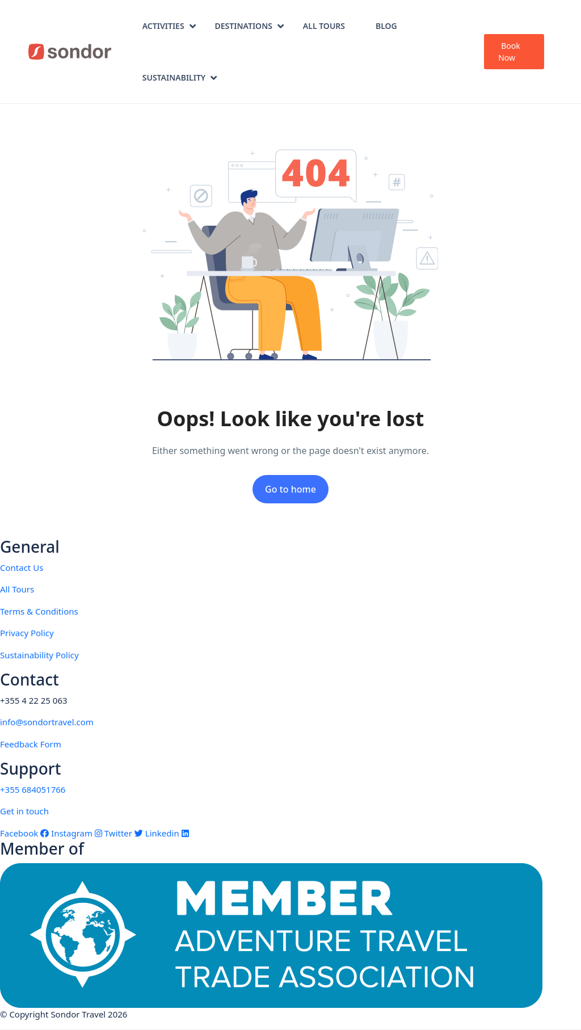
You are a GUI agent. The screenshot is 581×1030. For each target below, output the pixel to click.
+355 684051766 (32, 789)
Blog (386, 25)
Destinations (249, 25)
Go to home (290, 489)
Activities (169, 25)
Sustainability (179, 77)
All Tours (324, 25)
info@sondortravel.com (47, 722)
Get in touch (24, 811)
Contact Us (21, 567)
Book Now (509, 51)
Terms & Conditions (39, 611)
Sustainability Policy (39, 655)
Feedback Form (30, 744)
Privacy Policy (27, 632)
